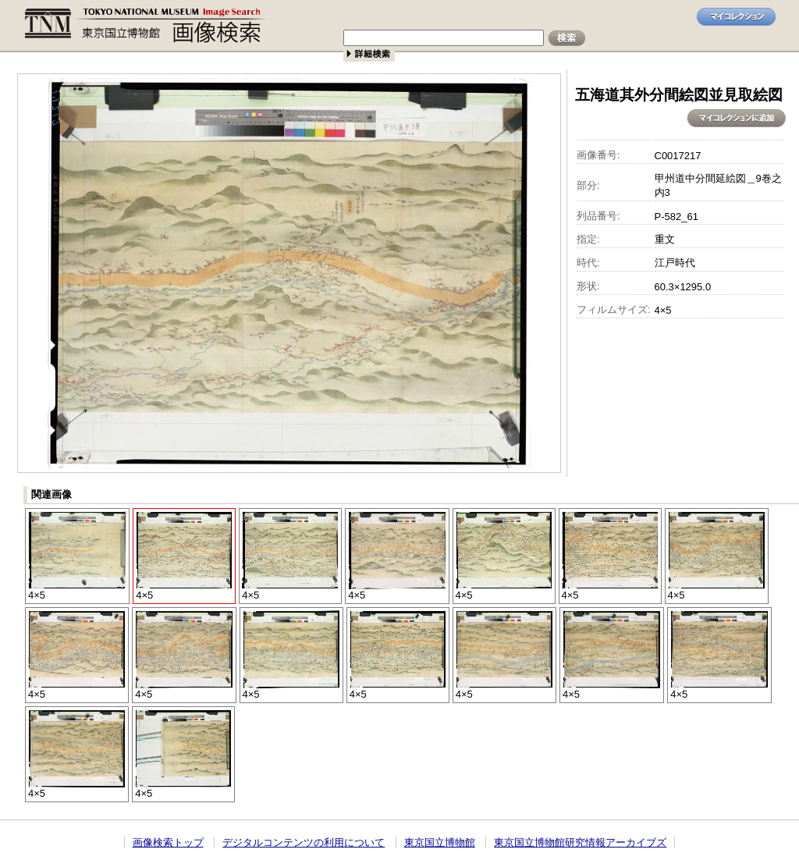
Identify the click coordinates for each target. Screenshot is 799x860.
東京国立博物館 (439, 842)
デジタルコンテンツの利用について (303, 842)
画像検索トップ (168, 842)
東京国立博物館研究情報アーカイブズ (580, 842)
